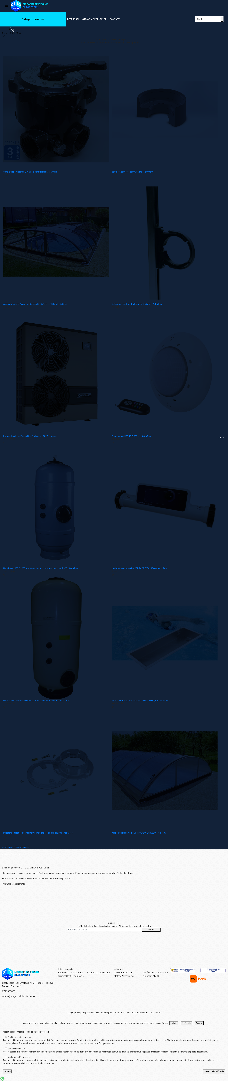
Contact (115, 19)
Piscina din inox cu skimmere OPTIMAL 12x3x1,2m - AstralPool (140, 700)
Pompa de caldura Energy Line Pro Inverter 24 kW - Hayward (30, 436)
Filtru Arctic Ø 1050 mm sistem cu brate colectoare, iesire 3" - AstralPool (36, 700)
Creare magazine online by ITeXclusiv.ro (142, 1012)
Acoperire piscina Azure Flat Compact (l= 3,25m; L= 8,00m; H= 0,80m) (35, 304)
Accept (199, 1023)
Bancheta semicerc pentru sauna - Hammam (132, 172)
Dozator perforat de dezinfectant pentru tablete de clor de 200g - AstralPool (38, 833)
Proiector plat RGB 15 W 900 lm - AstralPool (131, 436)
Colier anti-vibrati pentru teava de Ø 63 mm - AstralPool (137, 304)
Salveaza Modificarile (214, 1071)
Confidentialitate (151, 972)
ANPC (156, 976)
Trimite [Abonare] (151, 929)
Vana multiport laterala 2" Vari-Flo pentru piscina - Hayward (30, 172)
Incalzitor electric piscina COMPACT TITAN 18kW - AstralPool (139, 568)
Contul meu (72, 976)
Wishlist (62, 976)
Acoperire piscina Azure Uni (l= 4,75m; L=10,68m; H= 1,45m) (139, 833)
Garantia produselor (94, 19)
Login (81, 976)
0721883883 (8, 991)
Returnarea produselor (98, 972)
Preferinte (186, 1023)
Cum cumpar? (121, 972)
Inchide (174, 1023)
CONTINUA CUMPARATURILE (15, 847)
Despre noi (73, 19)
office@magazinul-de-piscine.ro (18, 996)
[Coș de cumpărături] (11, 30)
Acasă (5, 854)
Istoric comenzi (66, 972)
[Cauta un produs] (222, 19)
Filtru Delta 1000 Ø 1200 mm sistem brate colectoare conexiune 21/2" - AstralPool (40, 568)
